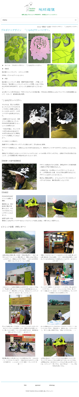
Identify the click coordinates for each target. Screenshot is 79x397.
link (25, 385)
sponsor (37, 385)
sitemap (52, 385)
